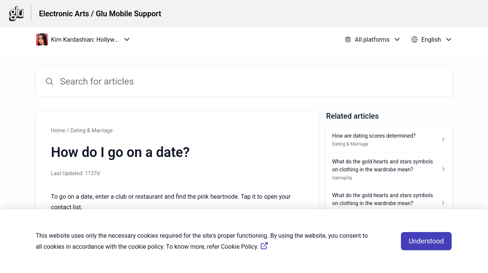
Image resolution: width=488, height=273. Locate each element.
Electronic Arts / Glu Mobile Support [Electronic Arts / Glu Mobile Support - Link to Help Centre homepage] (100, 13)
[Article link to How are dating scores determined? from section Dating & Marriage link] (389, 139)
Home (58, 130)
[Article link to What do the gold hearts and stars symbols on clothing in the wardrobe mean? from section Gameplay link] (389, 169)
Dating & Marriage (91, 130)
